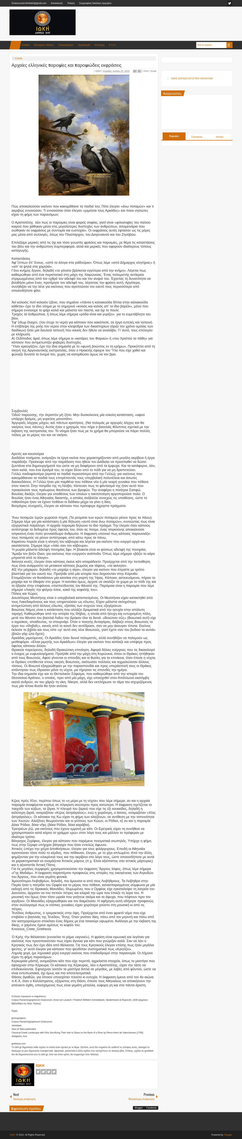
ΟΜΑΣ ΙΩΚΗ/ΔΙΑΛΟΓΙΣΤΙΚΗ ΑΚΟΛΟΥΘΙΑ (192, 78)
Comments (196, 137)
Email (152, 71)
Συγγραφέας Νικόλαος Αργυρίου (95, 3)
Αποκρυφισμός (65, 45)
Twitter (43, 1071)
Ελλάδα (25, 45)
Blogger (139, 1107)
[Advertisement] (164, 18)
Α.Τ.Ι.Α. (112, 45)
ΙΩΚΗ (98, 71)
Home (15, 45)
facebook (229, 3)
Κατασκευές (57, 3)
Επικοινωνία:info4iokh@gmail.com (29, 3)
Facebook (38, 1071)
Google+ (48, 1071)
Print (145, 71)
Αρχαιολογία (84, 45)
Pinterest (54, 1071)
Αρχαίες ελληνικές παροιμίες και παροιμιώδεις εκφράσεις (67, 64)
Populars (174, 136)
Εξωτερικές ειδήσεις (44, 45)
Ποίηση (71, 3)
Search (229, 45)
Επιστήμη (99, 45)
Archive (219, 137)
